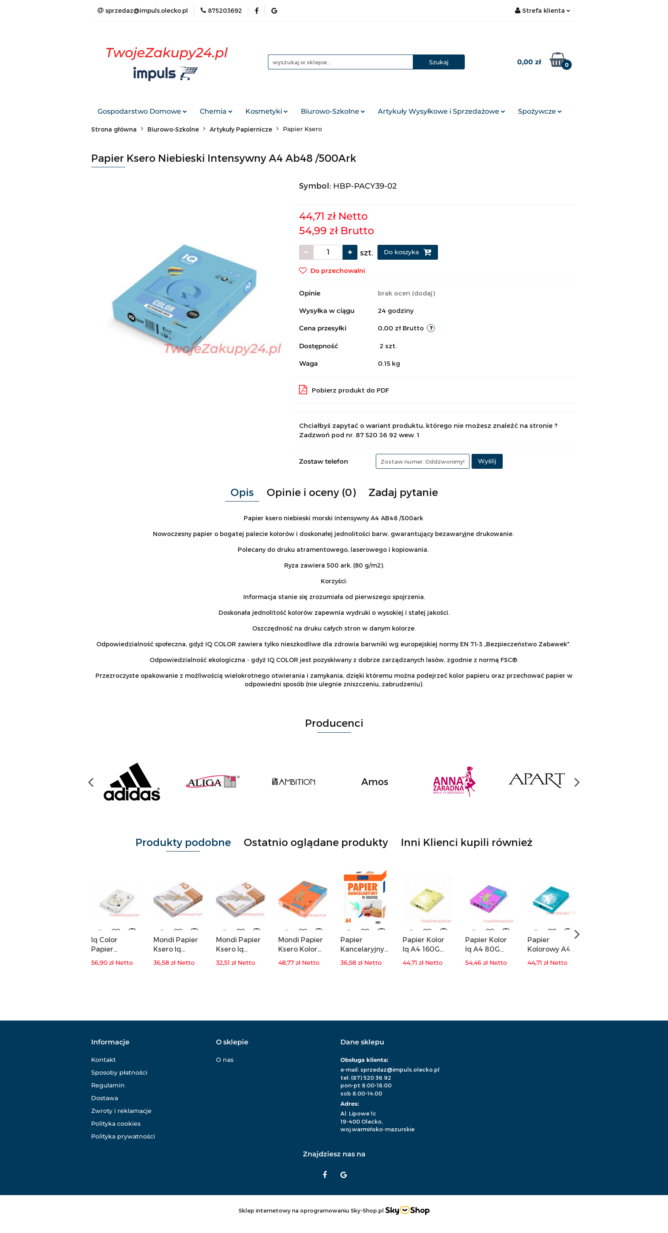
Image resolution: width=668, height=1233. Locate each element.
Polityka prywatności (123, 1136)
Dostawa (104, 1098)
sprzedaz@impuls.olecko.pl (400, 1069)
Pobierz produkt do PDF (344, 389)
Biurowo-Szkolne (333, 111)
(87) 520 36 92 (371, 1077)
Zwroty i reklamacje (121, 1111)
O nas (224, 1060)
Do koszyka (408, 252)
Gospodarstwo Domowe (142, 111)
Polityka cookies (116, 1123)
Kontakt (103, 1060)
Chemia (216, 111)
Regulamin (108, 1085)
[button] (110, 1042)
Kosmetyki (266, 111)
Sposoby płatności (119, 1072)
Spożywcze (540, 111)
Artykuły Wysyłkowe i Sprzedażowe (441, 111)
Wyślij (487, 461)
